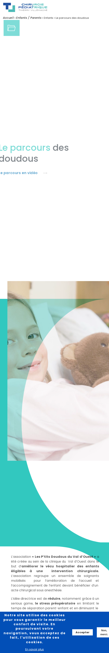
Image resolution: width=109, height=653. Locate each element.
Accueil (8, 18)
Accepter (82, 632)
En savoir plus (34, 650)
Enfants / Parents (28, 18)
